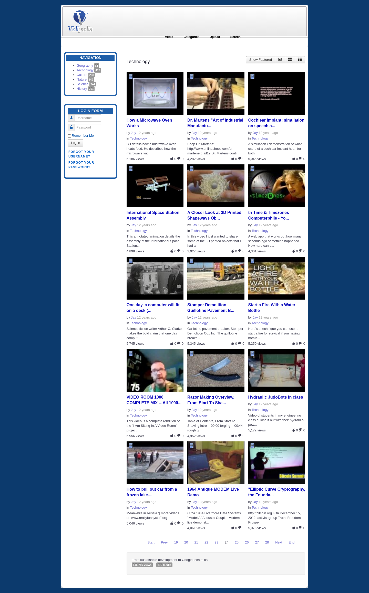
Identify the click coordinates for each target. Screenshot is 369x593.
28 (267, 542)
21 (196, 542)
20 (186, 542)
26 (247, 542)
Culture (86, 75)
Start (150, 542)
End (291, 542)
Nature (85, 79)
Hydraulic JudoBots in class (275, 397)
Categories (191, 37)
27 (257, 542)
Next (278, 542)
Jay (133, 133)
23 (216, 542)
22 (206, 542)
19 (176, 542)
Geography (88, 65)
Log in (75, 143)
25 (236, 542)
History (86, 89)
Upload (215, 37)
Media (169, 37)
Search (235, 37)
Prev (164, 542)
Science (86, 84)
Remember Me (83, 135)
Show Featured (260, 60)
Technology (89, 70)
